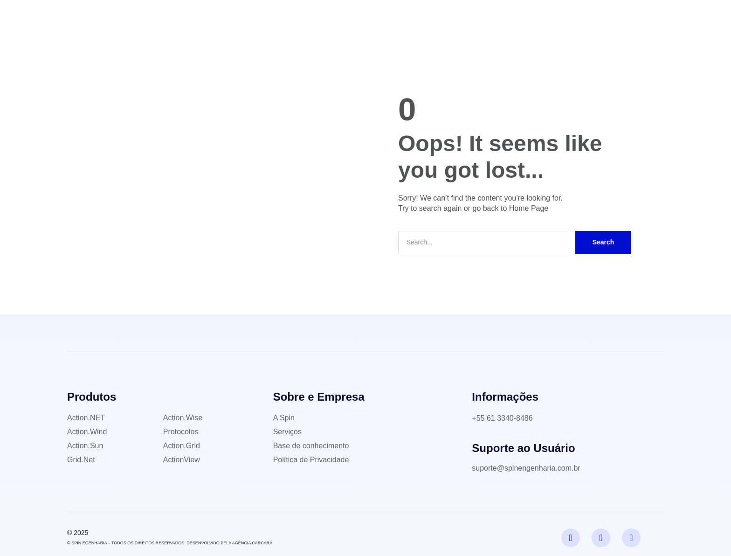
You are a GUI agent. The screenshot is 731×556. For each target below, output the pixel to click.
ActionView (181, 460)
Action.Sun (85, 446)
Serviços (323, 16)
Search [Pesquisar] (603, 242)
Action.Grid (181, 446)
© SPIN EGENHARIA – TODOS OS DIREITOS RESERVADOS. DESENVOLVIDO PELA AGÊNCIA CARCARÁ (169, 543)
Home (203, 16)
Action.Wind (87, 432)
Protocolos (181, 432)
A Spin (237, 16)
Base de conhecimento (390, 16)
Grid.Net (81, 460)
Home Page (529, 208)
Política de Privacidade (311, 460)
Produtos (279, 16)
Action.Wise (182, 418)
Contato (456, 16)
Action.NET (86, 418)
